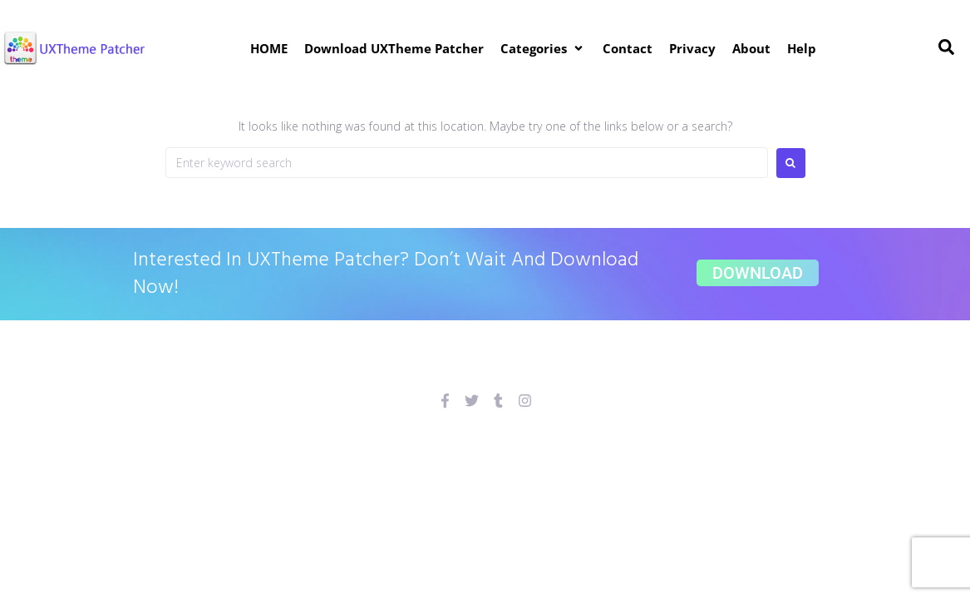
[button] (543, 48)
